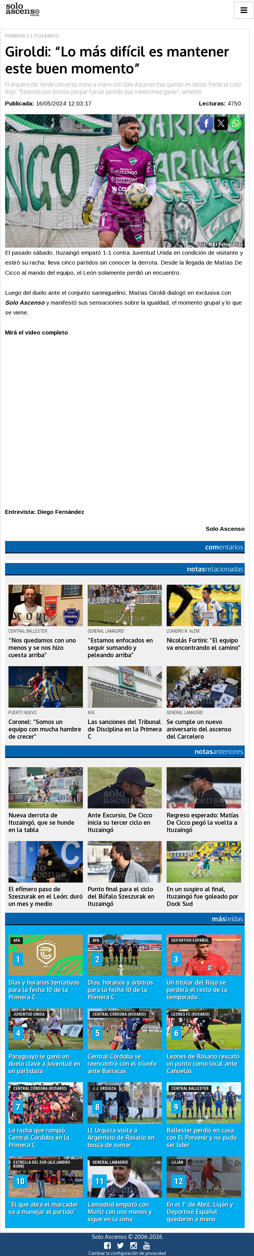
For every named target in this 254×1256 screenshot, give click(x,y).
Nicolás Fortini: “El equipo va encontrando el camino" (203, 644)
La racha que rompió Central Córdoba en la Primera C (38, 1138)
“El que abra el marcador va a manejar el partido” (43, 1208)
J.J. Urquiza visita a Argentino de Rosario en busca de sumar (121, 1138)
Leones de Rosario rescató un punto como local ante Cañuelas (203, 1064)
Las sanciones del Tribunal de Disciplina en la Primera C (125, 729)
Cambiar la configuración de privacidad (127, 1253)
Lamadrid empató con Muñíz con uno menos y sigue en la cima (120, 1212)
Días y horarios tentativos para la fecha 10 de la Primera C (43, 990)
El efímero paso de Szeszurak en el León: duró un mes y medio (45, 896)
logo (22, 9)
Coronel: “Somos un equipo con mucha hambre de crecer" (44, 729)
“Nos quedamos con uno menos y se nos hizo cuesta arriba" (42, 648)
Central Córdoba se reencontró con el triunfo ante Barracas (122, 1064)
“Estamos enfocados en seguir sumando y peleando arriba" (120, 648)
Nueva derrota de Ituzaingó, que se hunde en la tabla (41, 822)
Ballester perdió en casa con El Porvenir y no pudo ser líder (202, 1138)
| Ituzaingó (44, 36)
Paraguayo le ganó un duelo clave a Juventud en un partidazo (44, 1064)
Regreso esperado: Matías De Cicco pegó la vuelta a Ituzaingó (203, 822)
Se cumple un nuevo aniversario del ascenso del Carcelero (199, 729)
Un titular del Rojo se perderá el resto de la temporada (197, 990)
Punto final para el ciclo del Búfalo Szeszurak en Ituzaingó (121, 896)
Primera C (17, 36)
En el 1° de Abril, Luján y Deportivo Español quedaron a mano (200, 1212)
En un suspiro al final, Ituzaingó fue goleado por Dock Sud (202, 896)
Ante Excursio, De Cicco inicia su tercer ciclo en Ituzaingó (120, 822)
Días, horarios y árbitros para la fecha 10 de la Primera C (120, 990)
